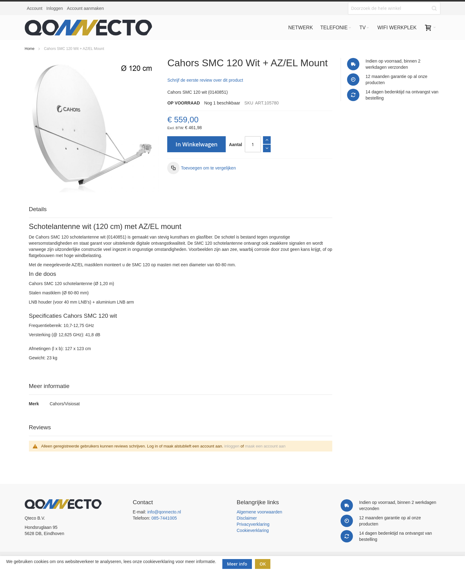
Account (34, 8)
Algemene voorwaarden (259, 511)
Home (29, 49)
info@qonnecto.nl (164, 511)
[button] (201, 168)
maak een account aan (265, 446)
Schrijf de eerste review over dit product (205, 80)
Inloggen (54, 8)
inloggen (231, 446)
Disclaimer (247, 518)
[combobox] (394, 8)
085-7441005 (164, 518)
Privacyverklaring (253, 524)
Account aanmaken (85, 8)
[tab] (181, 209)
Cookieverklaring (253, 530)
